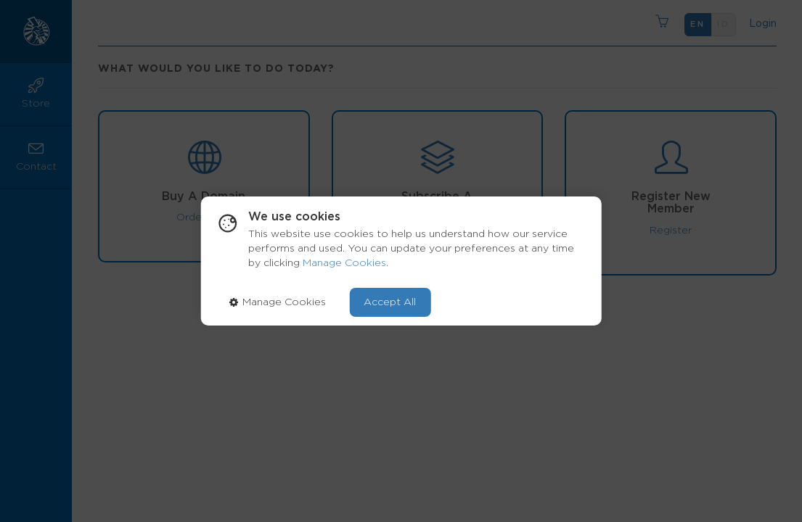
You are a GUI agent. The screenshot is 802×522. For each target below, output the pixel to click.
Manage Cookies (344, 263)
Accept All (390, 302)
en (697, 24)
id (723, 24)
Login (760, 24)
